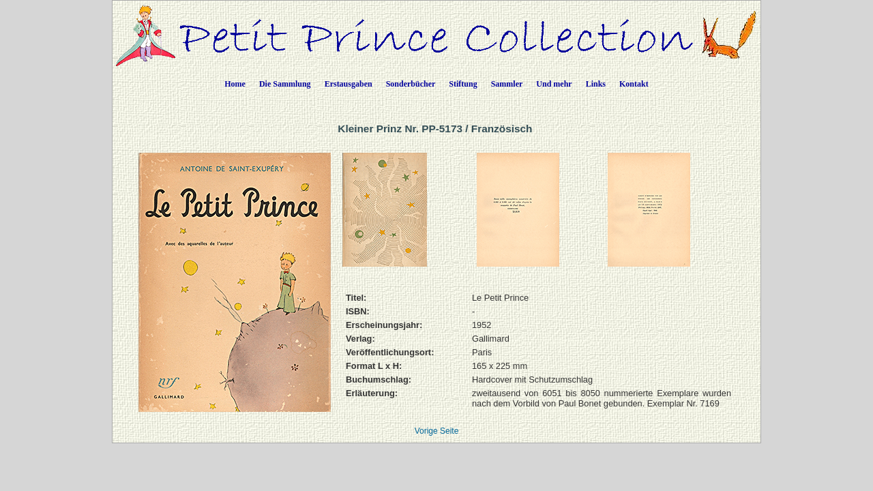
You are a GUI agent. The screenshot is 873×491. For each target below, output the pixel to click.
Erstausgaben (348, 84)
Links (596, 84)
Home (235, 84)
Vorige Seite (437, 431)
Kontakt (634, 84)
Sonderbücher (411, 84)
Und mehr (554, 84)
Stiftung (463, 84)
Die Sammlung (285, 84)
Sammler (507, 84)
